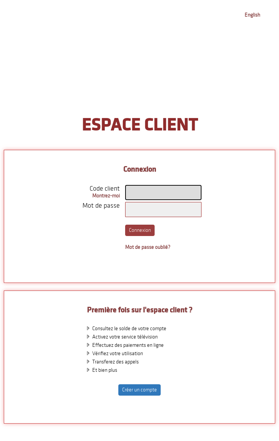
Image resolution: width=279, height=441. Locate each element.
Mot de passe (101, 205)
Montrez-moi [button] (106, 196)
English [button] (252, 15)
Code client (105, 188)
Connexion (140, 230)
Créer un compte (139, 390)
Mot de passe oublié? (147, 247)
